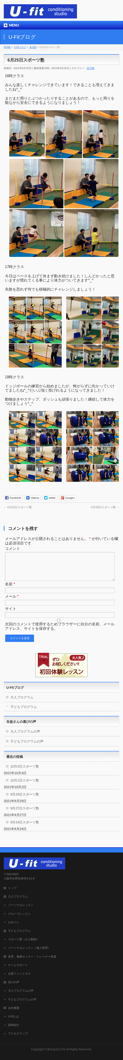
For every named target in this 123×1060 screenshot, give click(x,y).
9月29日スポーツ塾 (24, 800)
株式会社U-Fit (56, 1048)
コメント (12, 549)
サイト (10, 614)
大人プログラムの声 (25, 737)
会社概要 (13, 1007)
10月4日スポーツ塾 (24, 772)
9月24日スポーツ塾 (24, 828)
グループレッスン (19, 912)
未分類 (90, 68)
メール (12, 602)
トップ (12, 887)
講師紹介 (13, 1024)
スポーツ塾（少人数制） (23, 938)
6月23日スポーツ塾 (18, 507)
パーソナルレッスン (21, 904)
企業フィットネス (19, 972)
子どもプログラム (23, 712)
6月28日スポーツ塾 (105, 507)
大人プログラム (22, 703)
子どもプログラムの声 (26, 747)
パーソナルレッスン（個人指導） (29, 947)
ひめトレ (13, 921)
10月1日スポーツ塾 (24, 786)
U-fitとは (13, 1015)
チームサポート (18, 964)
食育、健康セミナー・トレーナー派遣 (32, 955)
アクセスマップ (18, 1032)
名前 (10, 590)
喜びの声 (13, 981)
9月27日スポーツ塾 (24, 814)
